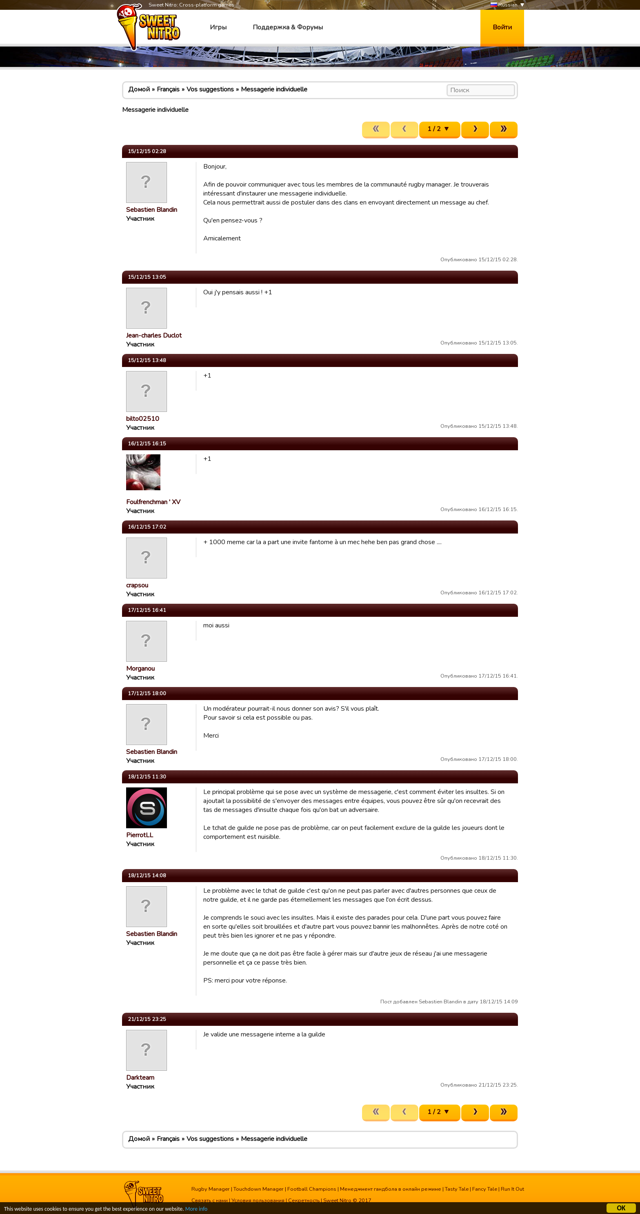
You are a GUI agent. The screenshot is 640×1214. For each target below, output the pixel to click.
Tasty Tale (457, 1189)
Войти (502, 27)
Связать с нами (209, 1200)
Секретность (304, 1200)
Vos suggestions (210, 89)
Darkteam (140, 1077)
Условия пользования (257, 1200)
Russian (504, 5)
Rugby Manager (210, 1189)
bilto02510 (142, 418)
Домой (139, 89)
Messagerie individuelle (274, 89)
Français (168, 89)
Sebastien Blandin (151, 209)
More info (196, 1209)
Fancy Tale (484, 1189)
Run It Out (512, 1189)
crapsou (137, 585)
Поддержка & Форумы (288, 27)
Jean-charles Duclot (154, 335)
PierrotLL (139, 835)
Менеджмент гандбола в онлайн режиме (390, 1189)
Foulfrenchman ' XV (153, 502)
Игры (218, 27)
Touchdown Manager (258, 1189)
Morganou (140, 668)
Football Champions (311, 1189)
